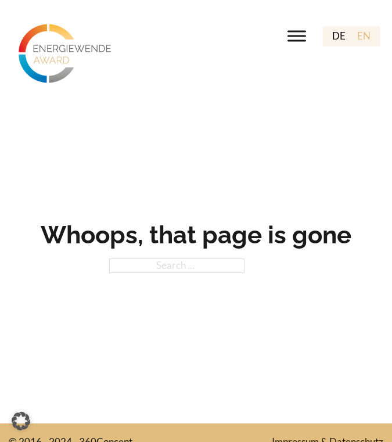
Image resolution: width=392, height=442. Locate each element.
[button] (21, 421)
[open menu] (296, 36)
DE (339, 36)
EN (364, 36)
